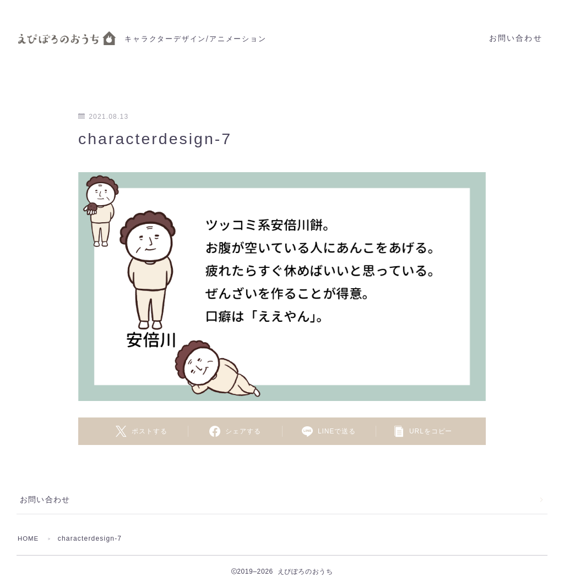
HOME (29, 538)
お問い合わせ (516, 38)
